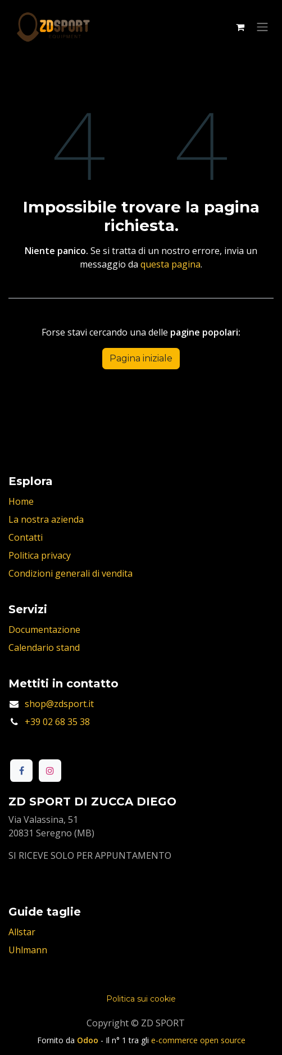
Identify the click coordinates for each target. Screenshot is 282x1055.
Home (21, 501)
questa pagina (170, 264)
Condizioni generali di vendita (70, 573)
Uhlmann (27, 950)
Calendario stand (44, 647)
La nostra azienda (46, 519)
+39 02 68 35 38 (57, 722)
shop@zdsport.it (59, 704)
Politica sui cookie (141, 999)
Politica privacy (39, 555)
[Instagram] (50, 770)
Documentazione (44, 629)
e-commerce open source (198, 1040)
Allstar (21, 932)
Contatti (25, 537)
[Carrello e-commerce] (240, 27)
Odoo (89, 1040)
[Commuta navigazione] (262, 27)
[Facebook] (21, 770)
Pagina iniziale (141, 358)
